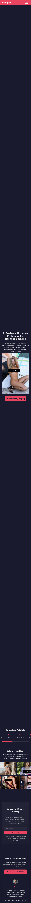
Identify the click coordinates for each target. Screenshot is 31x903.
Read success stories (15, 872)
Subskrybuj (15, 832)
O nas (9, 737)
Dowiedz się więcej (15, 398)
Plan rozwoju (20, 737)
